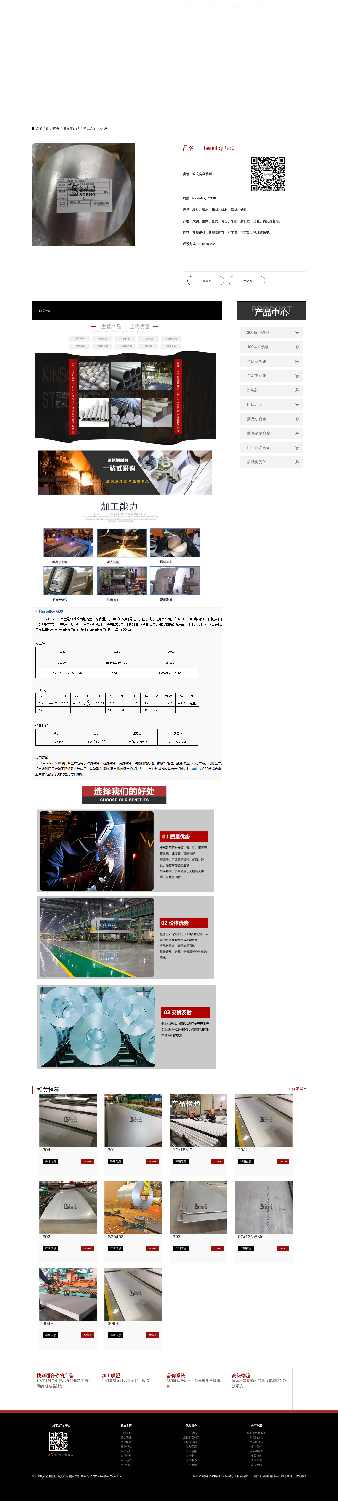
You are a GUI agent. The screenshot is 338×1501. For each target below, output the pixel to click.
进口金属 (191, 1433)
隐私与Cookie (95, 1476)
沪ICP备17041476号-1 (222, 1476)
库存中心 (191, 1455)
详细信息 (50, 1161)
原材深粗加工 (191, 1442)
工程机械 (126, 1433)
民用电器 (126, 1442)
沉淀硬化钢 (256, 376)
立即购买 (205, 281)
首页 (56, 128)
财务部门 (256, 1465)
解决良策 (212, 6)
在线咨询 (246, 281)
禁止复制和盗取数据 (44, 1476)
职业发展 (256, 1460)
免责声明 (62, 1476)
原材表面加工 (191, 1437)
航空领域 (126, 1465)
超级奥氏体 (256, 462)
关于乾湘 (258, 6)
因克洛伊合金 (258, 433)
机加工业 (126, 1437)
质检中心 (191, 1460)
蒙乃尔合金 (256, 419)
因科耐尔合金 (258, 448)
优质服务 (235, 6)
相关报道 (256, 1455)
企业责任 (256, 1446)
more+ (87, 1161)
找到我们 (282, 6)
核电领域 (126, 1446)
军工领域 (126, 1460)
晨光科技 (300, 1476)
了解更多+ (296, 1088)
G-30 (103, 128)
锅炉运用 (126, 1451)
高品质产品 (187, 6)
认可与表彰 (256, 1451)
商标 (83, 1476)
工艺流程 (191, 1465)
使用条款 (74, 1476)
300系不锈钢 (258, 332)
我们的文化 (256, 1437)
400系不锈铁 (258, 347)
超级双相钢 (256, 361)
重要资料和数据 (256, 1433)
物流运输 (191, 1451)
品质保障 (191, 1446)
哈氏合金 (89, 128)
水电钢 (253, 390)
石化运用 (126, 1455)
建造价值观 (256, 1442)
